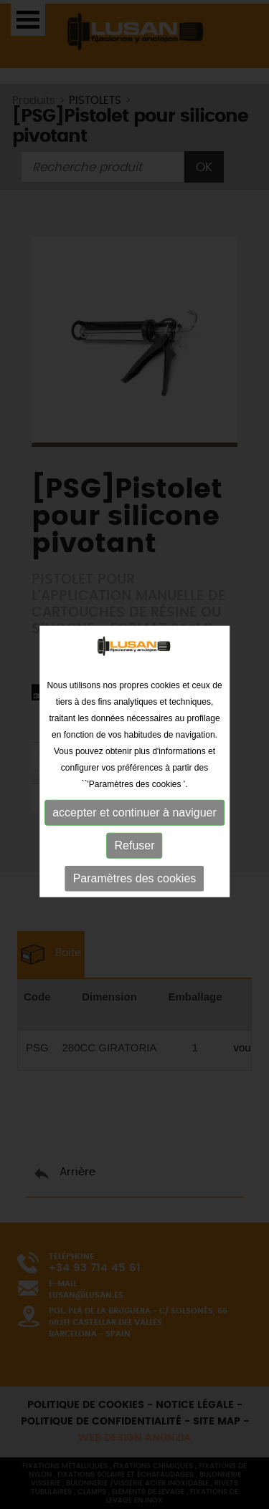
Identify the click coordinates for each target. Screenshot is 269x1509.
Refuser (134, 849)
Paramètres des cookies (135, 882)
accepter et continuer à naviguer (134, 816)
